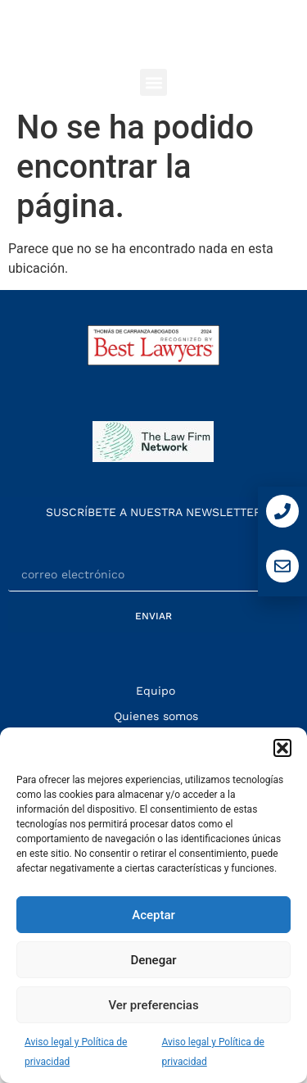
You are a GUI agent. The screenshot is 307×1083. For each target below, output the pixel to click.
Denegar (153, 960)
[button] (282, 748)
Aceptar (153, 915)
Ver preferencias (153, 1005)
